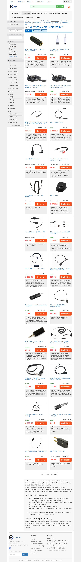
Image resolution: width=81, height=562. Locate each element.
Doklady (30, 2)
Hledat (60, 6)
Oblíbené (28, 31)
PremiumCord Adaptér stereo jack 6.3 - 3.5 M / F (61, 415)
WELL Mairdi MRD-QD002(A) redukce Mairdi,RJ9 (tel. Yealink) (60, 86)
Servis (49, 2)
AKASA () (12, 44)
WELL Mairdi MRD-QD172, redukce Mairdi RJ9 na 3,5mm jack (35, 378)
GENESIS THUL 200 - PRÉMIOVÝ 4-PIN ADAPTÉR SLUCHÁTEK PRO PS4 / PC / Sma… (36, 124)
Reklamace (40, 2)
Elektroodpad (34, 553)
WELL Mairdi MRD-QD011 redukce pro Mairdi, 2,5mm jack (60, 378)
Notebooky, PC (16, 13)
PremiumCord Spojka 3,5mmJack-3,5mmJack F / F (35, 49)
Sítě (45, 13)
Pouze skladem (14, 24)
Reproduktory (47, 23)
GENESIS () (13, 54)
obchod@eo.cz (52, 545)
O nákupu (21, 2)
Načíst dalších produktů (49, 474)
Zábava (64, 13)
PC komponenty (37, 13)
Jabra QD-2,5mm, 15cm (32, 159)
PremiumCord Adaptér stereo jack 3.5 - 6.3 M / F (36, 305)
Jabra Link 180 (54, 195)
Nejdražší (43, 31)
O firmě (33, 539)
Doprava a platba (35, 548)
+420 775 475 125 (63, 543)
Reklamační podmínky (37, 543)
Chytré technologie (17, 18)
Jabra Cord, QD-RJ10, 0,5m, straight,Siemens (57, 305)
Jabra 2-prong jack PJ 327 (57, 451)
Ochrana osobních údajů (37, 546)
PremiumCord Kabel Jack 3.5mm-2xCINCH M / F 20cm (59, 159)
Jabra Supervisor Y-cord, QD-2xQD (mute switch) (60, 232)
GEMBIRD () (13, 52)
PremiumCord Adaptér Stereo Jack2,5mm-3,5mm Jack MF (34, 342)
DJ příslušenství (65, 21)
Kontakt (60, 560)
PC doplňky (26, 13)
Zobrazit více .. (13, 57)
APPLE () (12, 47)
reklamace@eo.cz (61, 545)
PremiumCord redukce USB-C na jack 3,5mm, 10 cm (60, 49)
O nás (12, 2)
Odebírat (25, 554)
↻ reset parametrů (15, 125)
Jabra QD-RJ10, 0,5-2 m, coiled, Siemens (34, 196)
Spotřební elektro (54, 13)
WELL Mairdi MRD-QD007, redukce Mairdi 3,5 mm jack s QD (60, 269)
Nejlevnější (36, 31)
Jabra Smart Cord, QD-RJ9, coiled (34, 268)
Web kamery (65, 23)
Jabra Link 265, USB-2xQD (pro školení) (34, 415)
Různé (38, 18)
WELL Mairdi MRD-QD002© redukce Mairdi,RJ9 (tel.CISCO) (35, 86)
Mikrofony (28, 23)
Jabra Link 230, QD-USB (57, 122)
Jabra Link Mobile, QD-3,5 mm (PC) (35, 232)
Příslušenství (29, 18)
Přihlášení (67, 1)
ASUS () (12, 49)
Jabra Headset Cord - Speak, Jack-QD (35, 451)
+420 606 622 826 (53, 543)
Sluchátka (56, 23)
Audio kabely (44, 21)
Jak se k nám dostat (36, 550)
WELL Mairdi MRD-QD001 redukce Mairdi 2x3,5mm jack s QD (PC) (59, 342)
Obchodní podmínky (36, 541)
